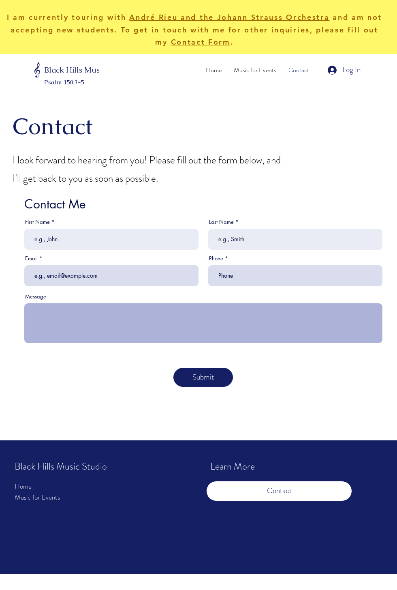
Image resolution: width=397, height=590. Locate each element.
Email (31, 258)
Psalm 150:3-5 (64, 82)
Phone (216, 258)
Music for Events (37, 497)
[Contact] (279, 491)
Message (35, 296)
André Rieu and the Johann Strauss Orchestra (229, 17)
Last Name (221, 222)
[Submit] (203, 377)
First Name (37, 222)
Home (23, 486)
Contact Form (201, 42)
